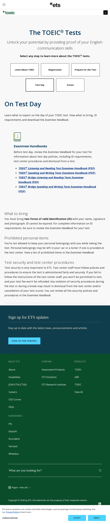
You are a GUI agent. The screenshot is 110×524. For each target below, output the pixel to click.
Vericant (13, 454)
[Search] (100, 478)
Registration (55, 78)
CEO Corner (15, 407)
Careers (13, 400)
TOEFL (78, 377)
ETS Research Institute (54, 392)
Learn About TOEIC (24, 78)
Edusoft (13, 439)
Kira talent (14, 447)
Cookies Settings (10, 517)
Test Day (39, 93)
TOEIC (78, 392)
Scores (70, 93)
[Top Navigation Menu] (105, 12)
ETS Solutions (49, 385)
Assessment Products (53, 377)
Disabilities (14, 385)
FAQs (11, 415)
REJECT (97, 518)
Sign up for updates (24, 349)
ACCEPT (77, 518)
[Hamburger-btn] (4, 4)
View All (79, 400)
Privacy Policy (12, 512)
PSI (10, 432)
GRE (77, 385)
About (12, 377)
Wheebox (14, 462)
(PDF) (57, 176)
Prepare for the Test (85, 78)
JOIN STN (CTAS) (18, 392)
